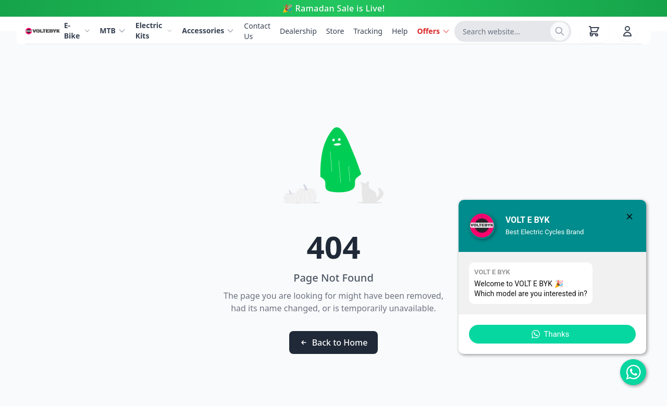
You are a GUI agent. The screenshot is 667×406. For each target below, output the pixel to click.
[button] (552, 334)
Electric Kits (153, 30)
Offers (433, 31)
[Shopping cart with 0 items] (594, 31)
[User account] (627, 31)
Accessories (208, 30)
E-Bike (77, 30)
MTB (113, 30)
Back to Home (334, 342)
